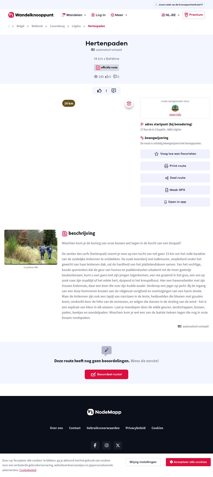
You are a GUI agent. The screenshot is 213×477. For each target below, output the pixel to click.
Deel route (175, 178)
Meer (117, 15)
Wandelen (71, 15)
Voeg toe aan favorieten (175, 154)
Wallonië (37, 26)
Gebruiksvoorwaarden (103, 428)
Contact (75, 428)
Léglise (76, 26)
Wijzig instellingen (143, 462)
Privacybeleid (135, 428)
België (20, 26)
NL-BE (169, 15)
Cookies (157, 428)
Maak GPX (175, 190)
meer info (175, 114)
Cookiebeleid (27, 470)
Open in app (175, 202)
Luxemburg (57, 26)
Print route (175, 166)
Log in (99, 15)
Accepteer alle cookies (188, 462)
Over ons (56, 428)
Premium (193, 15)
